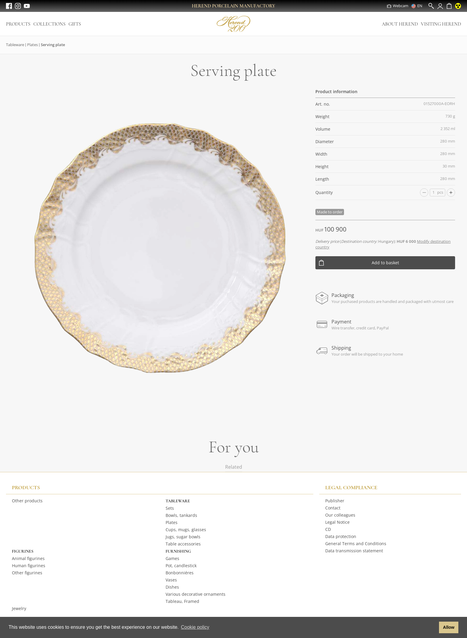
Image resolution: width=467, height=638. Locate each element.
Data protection (340, 536)
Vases (171, 580)
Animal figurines (28, 558)
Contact (332, 508)
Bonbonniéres (180, 573)
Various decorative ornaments (195, 594)
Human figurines (28, 565)
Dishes (172, 587)
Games (172, 558)
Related (233, 467)
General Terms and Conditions (355, 543)
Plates (32, 44)
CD (328, 529)
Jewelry (19, 608)
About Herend (400, 24)
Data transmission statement (354, 550)
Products (18, 24)
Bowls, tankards (181, 515)
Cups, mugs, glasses (186, 529)
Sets (170, 508)
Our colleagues (340, 515)
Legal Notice (337, 522)
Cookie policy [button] (195, 627)
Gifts (75, 24)
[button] (433, 627)
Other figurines (27, 573)
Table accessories (183, 544)
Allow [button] (448, 627)
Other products (27, 500)
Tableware (15, 44)
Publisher (334, 500)
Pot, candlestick (181, 565)
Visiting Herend (441, 24)
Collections (49, 24)
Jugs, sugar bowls (183, 537)
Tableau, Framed (182, 601)
